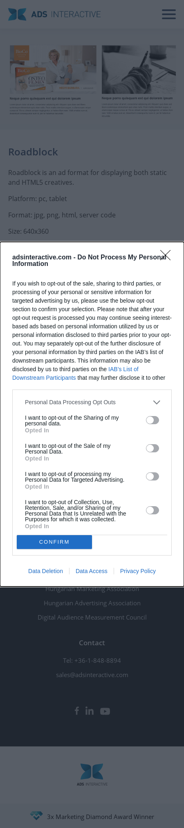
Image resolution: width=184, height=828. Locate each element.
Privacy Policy (138, 571)
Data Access (92, 571)
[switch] (152, 420)
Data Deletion (45, 571)
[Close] (168, 258)
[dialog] (92, 414)
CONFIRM (54, 541)
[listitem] (92, 402)
